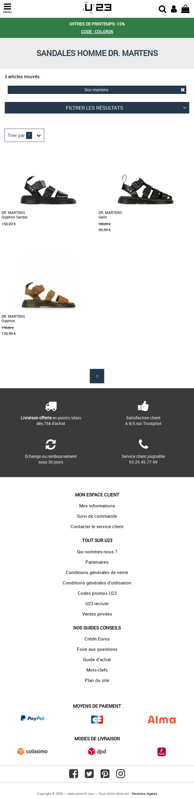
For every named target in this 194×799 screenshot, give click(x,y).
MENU (7, 8)
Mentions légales (144, 793)
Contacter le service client (97, 526)
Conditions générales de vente (97, 572)
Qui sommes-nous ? (97, 551)
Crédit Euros (97, 639)
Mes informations (97, 506)
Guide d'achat (97, 659)
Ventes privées (97, 614)
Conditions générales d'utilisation (97, 583)
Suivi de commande (97, 516)
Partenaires (97, 562)
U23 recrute (97, 603)
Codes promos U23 (97, 593)
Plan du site (97, 680)
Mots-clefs (97, 670)
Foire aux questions (97, 649)
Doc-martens (135, 89)
